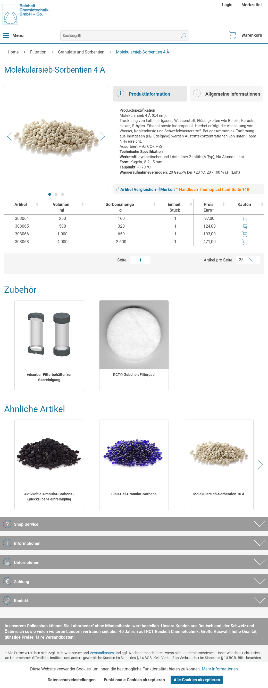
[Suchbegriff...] (124, 35)
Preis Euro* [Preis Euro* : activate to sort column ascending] (209, 207)
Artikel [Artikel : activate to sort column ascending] (20, 204)
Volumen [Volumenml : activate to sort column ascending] (61, 207)
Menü (13, 34)
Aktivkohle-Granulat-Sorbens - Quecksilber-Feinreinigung (49, 496)
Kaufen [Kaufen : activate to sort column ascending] (244, 204)
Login (227, 4)
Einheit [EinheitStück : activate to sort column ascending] (174, 207)
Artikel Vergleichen (136, 189)
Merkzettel (251, 4)
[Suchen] (183, 35)
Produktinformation (143, 93)
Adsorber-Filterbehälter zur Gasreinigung (49, 377)
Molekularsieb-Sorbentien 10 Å (218, 494)
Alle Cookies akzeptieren (197, 679)
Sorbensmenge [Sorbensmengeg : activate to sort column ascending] (120, 207)
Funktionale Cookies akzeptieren (134, 679)
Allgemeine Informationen (226, 93)
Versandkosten (102, 653)
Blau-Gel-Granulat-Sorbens (133, 494)
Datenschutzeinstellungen (72, 679)
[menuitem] (228, 5)
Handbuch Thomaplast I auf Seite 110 (212, 189)
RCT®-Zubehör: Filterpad (134, 375)
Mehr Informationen (220, 669)
